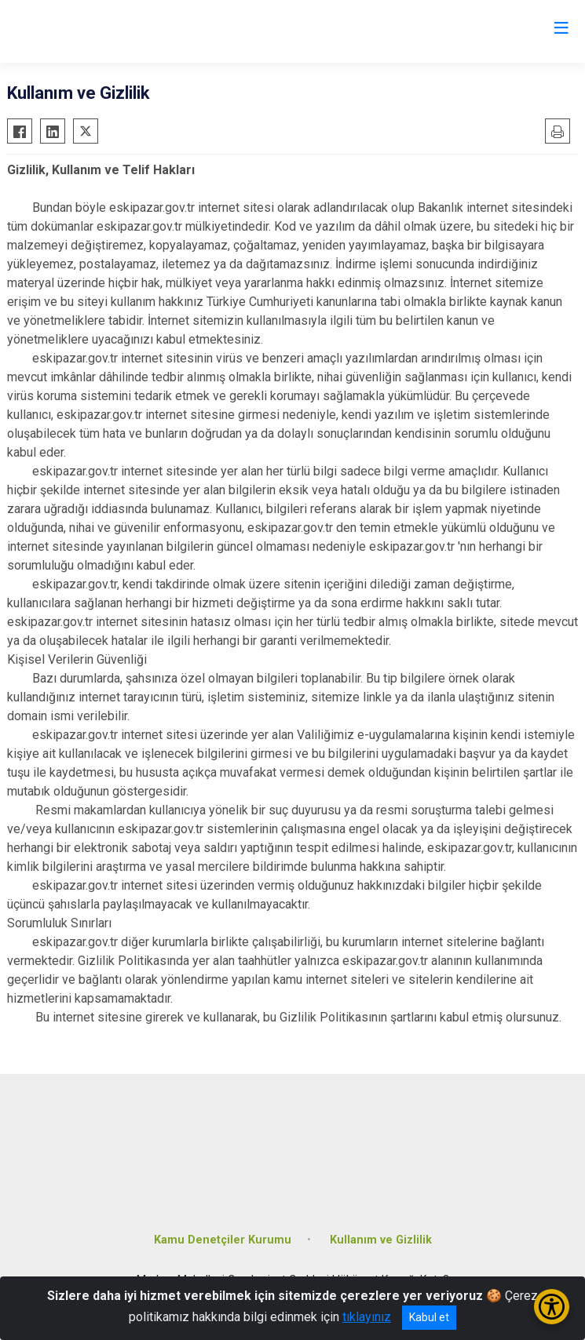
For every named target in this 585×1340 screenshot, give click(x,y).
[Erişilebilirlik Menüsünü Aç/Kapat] (551, 1306)
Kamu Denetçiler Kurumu (222, 1240)
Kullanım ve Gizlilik (381, 1240)
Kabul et (429, 1317)
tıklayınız (366, 1316)
